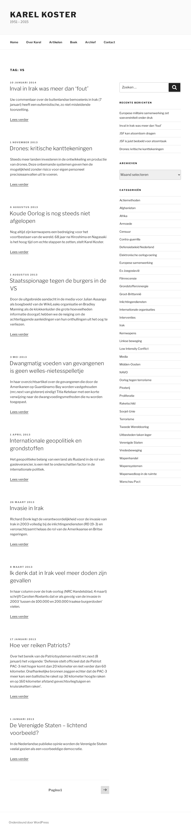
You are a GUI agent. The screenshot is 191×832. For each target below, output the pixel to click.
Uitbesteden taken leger (135, 434)
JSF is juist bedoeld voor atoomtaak (143, 141)
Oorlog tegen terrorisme (135, 380)
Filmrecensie (128, 278)
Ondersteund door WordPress (29, 822)
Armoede (125, 223)
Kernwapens (127, 333)
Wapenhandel (128, 458)
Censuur (125, 231)
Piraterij (124, 387)
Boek (73, 42)
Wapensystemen (130, 466)
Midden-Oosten (129, 364)
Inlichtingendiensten (132, 302)
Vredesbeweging (130, 450)
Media (123, 356)
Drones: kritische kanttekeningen (51, 148)
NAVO (123, 372)
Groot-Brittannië (130, 294)
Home (14, 42)
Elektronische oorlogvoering (138, 255)
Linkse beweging (130, 341)
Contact (109, 42)
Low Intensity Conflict (134, 348)
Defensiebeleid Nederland (136, 247)
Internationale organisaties (137, 309)
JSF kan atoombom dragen (137, 133)
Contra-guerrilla (129, 239)
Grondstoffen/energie (133, 286)
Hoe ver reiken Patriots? (40, 645)
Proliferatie (126, 395)
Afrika (123, 216)
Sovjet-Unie (127, 411)
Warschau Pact (129, 481)
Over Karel (33, 42)
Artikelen (55, 42)
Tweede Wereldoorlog (134, 427)
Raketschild (127, 403)
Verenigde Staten (131, 442)
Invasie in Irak (27, 508)
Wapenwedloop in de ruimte (138, 474)
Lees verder (19, 120)
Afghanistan (127, 208)
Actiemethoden (129, 200)
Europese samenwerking (136, 262)
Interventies (127, 317)
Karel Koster (43, 14)
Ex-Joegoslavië (129, 270)
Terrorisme (126, 419)
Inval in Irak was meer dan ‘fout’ (49, 88)
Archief (90, 42)
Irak (122, 325)
